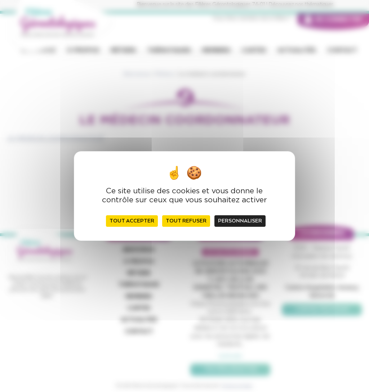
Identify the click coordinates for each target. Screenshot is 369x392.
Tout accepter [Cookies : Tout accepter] (132, 221)
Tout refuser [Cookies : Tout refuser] (186, 221)
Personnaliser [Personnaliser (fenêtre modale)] (240, 221)
